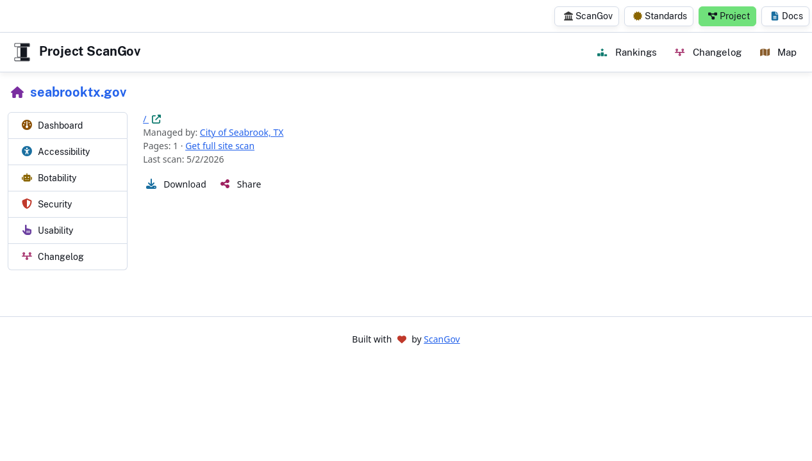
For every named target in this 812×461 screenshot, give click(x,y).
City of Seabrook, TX (242, 132)
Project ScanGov (75, 52)
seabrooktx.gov (78, 92)
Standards (660, 16)
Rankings (626, 52)
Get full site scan (219, 146)
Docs (786, 16)
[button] (174, 183)
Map (778, 52)
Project (729, 16)
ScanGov (588, 16)
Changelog (708, 52)
